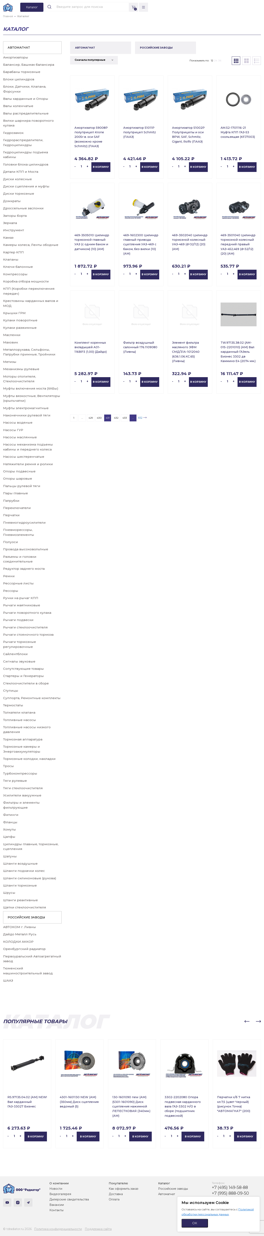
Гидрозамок (13, 133)
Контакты (56, 1210)
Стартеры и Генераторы (23, 676)
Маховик (10, 342)
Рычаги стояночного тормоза (28, 634)
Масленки (11, 335)
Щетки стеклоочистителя (24, 907)
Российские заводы (173, 1189)
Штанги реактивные (20, 900)
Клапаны (10, 259)
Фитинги (10, 815)
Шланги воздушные (20, 863)
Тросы (8, 766)
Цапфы (9, 837)
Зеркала (10, 223)
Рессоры (10, 591)
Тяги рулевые (15, 781)
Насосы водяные (17, 422)
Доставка (116, 1194)
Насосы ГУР (13, 430)
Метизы (9, 362)
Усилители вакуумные (22, 795)
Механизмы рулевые (21, 369)
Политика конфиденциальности (58, 1229)
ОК (194, 1223)
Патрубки (11, 501)
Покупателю (118, 1183)
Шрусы (9, 893)
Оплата (114, 1199)
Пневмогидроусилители (24, 522)
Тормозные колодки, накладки (29, 759)
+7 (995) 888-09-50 (230, 1193)
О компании (59, 1183)
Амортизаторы (15, 57)
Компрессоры (15, 274)
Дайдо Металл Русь (19, 934)
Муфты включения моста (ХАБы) (30, 388)
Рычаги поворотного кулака (27, 613)
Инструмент (13, 230)
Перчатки (11, 515)
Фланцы (10, 822)
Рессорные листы (18, 583)
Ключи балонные (18, 267)
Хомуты (9, 829)
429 (90, 417)
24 (215, 60)
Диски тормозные (18, 193)
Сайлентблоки (15, 654)
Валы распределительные (26, 113)
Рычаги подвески (18, 620)
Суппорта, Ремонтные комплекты (32, 698)
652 (140, 417)
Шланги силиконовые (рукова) (29, 878)
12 (212, 60)
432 (116, 417)
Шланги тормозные (20, 885)
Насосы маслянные (20, 437)
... (82, 417)
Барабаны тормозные (21, 72)
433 (124, 417)
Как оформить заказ (123, 1189)
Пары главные (15, 493)
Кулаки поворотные (20, 320)
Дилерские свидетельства (69, 1199)
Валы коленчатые (18, 106)
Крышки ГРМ (14, 313)
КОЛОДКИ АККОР (18, 942)
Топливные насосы (19, 720)
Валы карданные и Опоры (25, 99)
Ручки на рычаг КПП (20, 598)
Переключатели (17, 508)
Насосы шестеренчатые (23, 457)
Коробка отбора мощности (26, 281)
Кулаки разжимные (20, 328)
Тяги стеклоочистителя (23, 788)
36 (219, 60)
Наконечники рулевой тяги (26, 415)
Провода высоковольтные (25, 549)
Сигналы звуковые (19, 661)
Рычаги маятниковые (21, 605)
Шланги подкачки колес (24, 871)
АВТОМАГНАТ (19, 47)
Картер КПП (13, 252)
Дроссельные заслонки (23, 208)
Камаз (8, 238)
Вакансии (56, 1205)
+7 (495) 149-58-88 (230, 1187)
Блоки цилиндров (18, 79)
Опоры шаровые (17, 478)
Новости (55, 1189)
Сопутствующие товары (23, 669)
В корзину (101, 166)
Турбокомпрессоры (20, 773)
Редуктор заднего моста (24, 569)
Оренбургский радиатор (24, 949)
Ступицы (10, 690)
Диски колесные (17, 179)
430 (99, 417)
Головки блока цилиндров (25, 164)
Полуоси (10, 542)
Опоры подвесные (19, 471)
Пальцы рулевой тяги (21, 486)
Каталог (164, 1183)
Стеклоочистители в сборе (26, 683)
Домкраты (12, 201)
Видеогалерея (60, 1194)
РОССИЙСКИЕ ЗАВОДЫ (26, 917)
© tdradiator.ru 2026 (17, 1229)
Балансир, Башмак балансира (28, 65)
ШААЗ (8, 980)
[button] (246, 1021)
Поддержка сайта (98, 1229)
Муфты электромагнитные (26, 408)
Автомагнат (166, 1194)
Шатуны (10, 856)
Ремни (9, 576)
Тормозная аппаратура (22, 739)
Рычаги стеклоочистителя (25, 627)
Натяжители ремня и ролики (28, 464)
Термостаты (13, 705)
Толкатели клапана (19, 712)
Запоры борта (15, 216)
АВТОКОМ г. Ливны (19, 927)
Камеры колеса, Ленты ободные (30, 245)
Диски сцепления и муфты (26, 186)
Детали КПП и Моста (20, 172)
